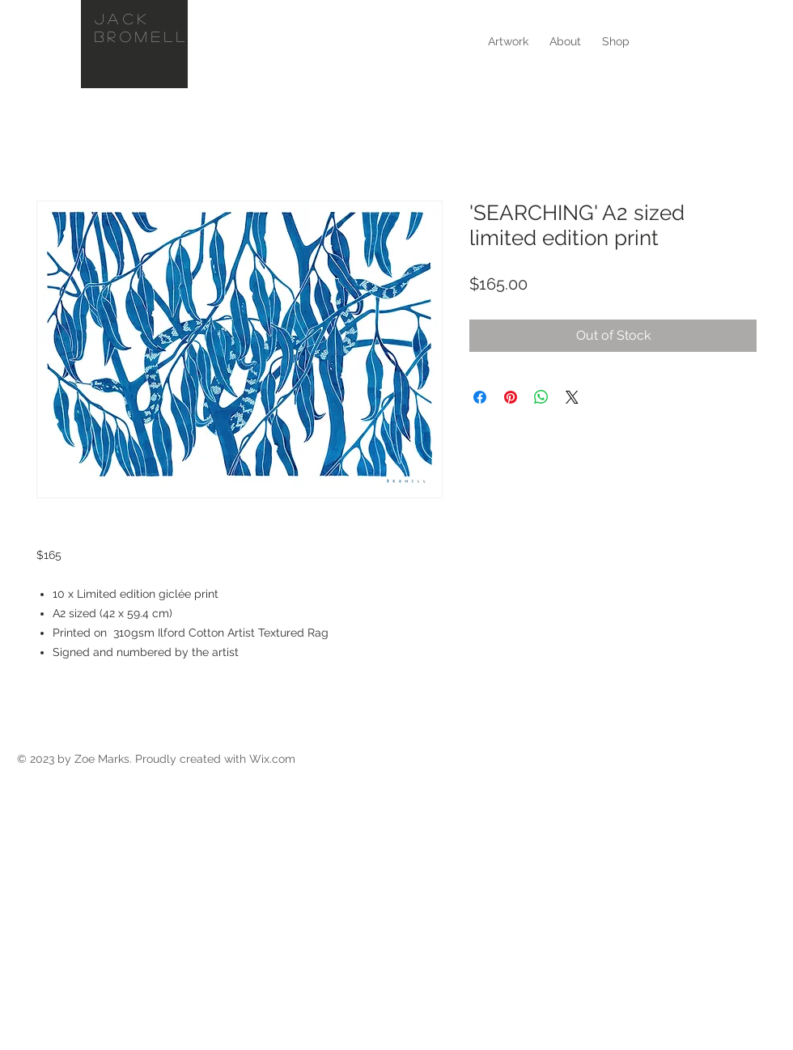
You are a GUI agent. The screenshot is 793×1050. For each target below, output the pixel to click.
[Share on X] (572, 397)
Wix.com (272, 758)
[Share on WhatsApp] (541, 397)
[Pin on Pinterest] (510, 397)
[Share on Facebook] (480, 397)
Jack (123, 18)
